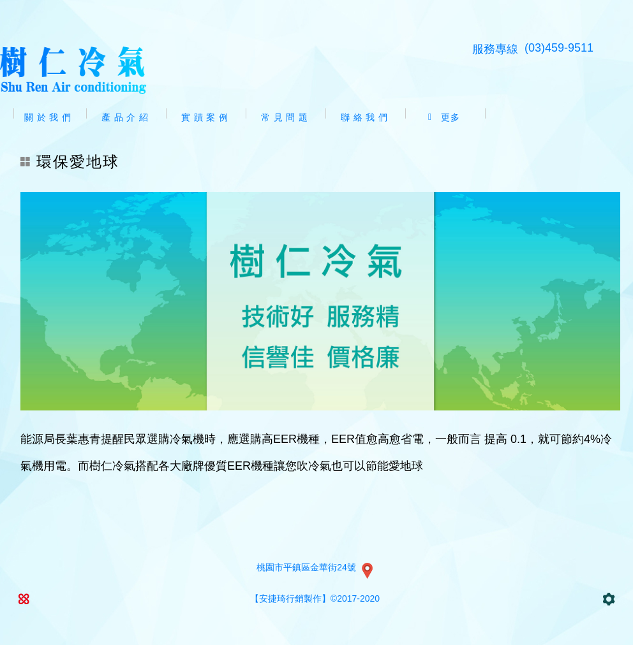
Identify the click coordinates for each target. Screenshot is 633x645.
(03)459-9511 (559, 47)
